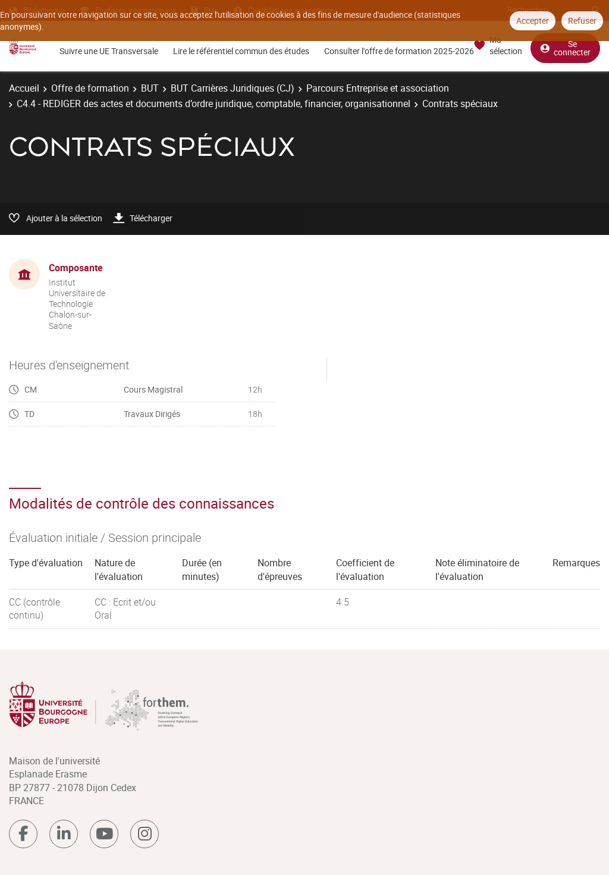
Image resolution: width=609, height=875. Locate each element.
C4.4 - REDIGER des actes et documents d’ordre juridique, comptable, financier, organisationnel (213, 103)
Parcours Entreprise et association (377, 88)
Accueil (24, 88)
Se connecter (565, 48)
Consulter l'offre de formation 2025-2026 (399, 51)
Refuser (582, 20)
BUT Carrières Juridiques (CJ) (232, 88)
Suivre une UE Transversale (108, 51)
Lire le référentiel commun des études (241, 51)
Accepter (532, 20)
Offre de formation (90, 88)
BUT (150, 88)
